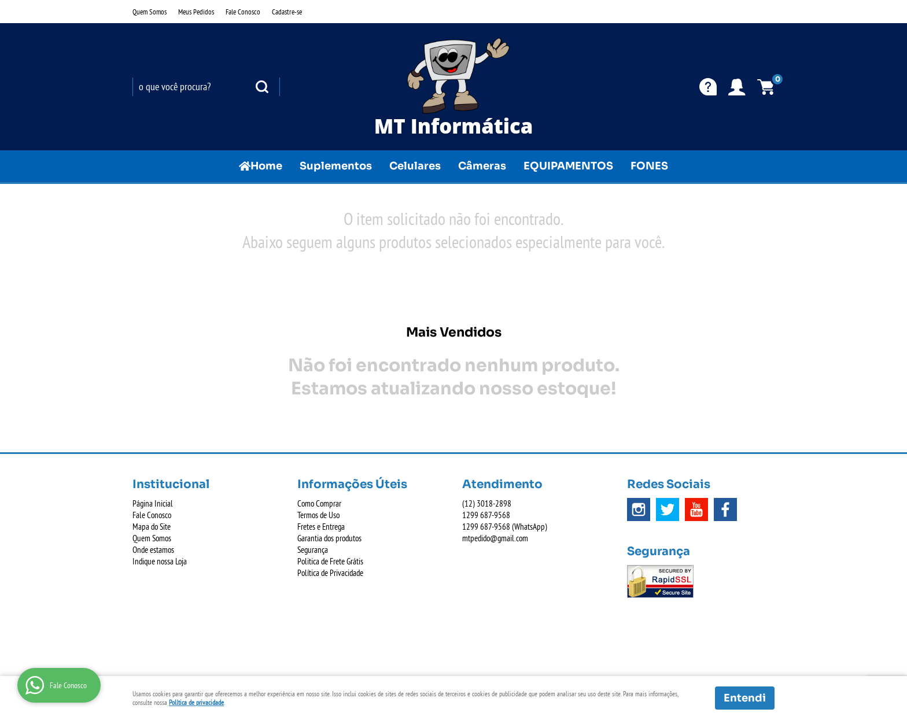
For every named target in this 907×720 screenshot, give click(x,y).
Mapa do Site (151, 526)
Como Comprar (319, 503)
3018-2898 (486, 503)
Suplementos (336, 166)
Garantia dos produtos (329, 538)
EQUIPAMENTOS (568, 166)
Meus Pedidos (196, 11)
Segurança (312, 549)
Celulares (415, 166)
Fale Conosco (243, 11)
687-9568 (486, 514)
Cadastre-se (287, 11)
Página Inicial (152, 503)
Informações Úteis (352, 484)
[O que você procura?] (262, 86)
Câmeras (482, 166)
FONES (649, 166)
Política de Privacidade (330, 572)
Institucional (170, 484)
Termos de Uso (318, 514)
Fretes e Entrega (321, 526)
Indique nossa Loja (159, 561)
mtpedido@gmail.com (495, 538)
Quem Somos (149, 11)
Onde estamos (153, 549)
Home (266, 166)
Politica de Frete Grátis (330, 561)
